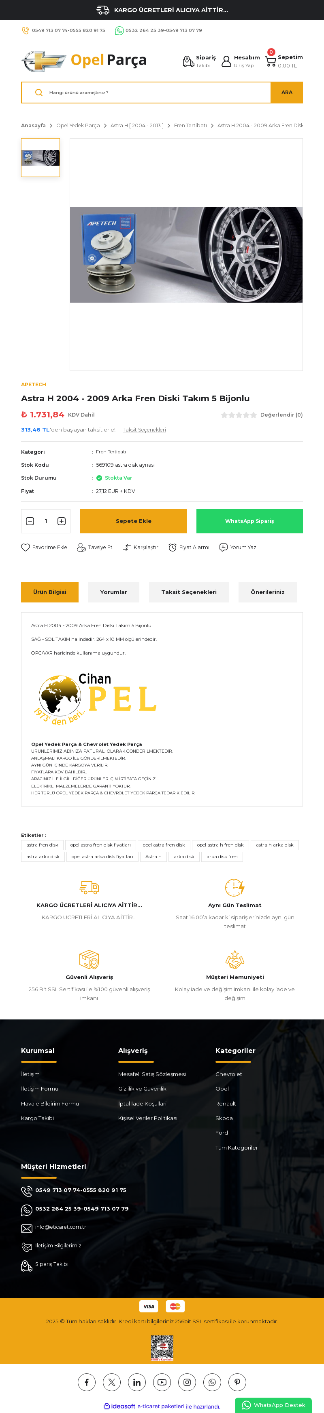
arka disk (184, 857)
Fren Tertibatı (112, 452)
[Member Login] (239, 61)
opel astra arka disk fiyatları (102, 857)
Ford (221, 1133)
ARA (287, 92)
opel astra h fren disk (220, 845)
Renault (225, 1104)
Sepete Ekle (133, 521)
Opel (222, 1089)
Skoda (224, 1118)
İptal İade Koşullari (142, 1104)
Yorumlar (113, 593)
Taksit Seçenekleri (189, 593)
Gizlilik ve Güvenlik (142, 1089)
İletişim (30, 1075)
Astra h (153, 857)
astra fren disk (42, 845)
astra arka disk (43, 857)
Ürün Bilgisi (49, 593)
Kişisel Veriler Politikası (147, 1118)
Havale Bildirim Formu (50, 1104)
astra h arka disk (275, 845)
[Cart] (283, 61)
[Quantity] (45, 522)
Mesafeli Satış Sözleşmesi (152, 1075)
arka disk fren (222, 857)
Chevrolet (228, 1075)
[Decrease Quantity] (28, 522)
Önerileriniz (268, 593)
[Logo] (84, 61)
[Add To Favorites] (45, 548)
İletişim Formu (39, 1089)
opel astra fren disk (164, 845)
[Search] (162, 92)
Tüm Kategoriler (236, 1148)
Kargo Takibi (37, 1118)
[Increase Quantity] (62, 522)
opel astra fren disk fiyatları (100, 845)
